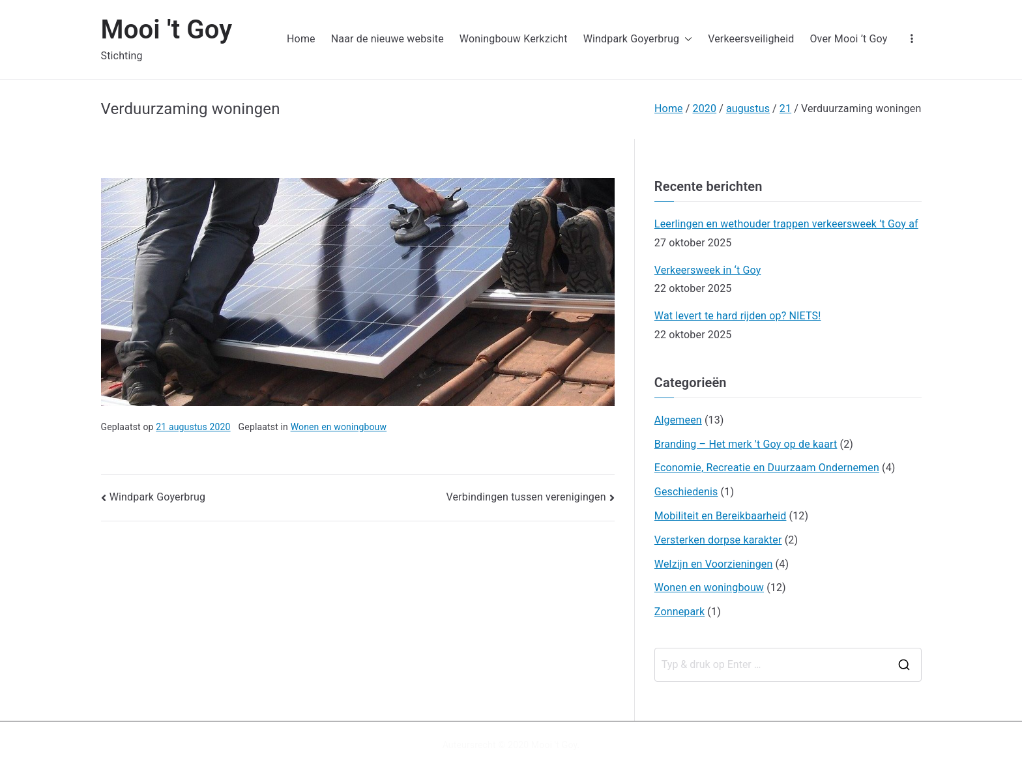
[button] (685, 39)
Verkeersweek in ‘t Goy (707, 270)
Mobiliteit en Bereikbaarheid (720, 516)
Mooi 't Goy (167, 29)
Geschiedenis (686, 492)
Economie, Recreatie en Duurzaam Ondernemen (766, 467)
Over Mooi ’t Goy (848, 39)
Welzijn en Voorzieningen (713, 564)
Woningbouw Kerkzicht (514, 39)
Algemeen (678, 420)
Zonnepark (679, 611)
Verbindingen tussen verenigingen (526, 497)
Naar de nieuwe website (387, 39)
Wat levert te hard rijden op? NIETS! (737, 316)
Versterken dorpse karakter (718, 540)
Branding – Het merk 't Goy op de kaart (746, 444)
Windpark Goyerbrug (638, 39)
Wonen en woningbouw (339, 427)
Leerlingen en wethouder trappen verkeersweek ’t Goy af (786, 224)
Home (301, 39)
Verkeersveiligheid (751, 39)
